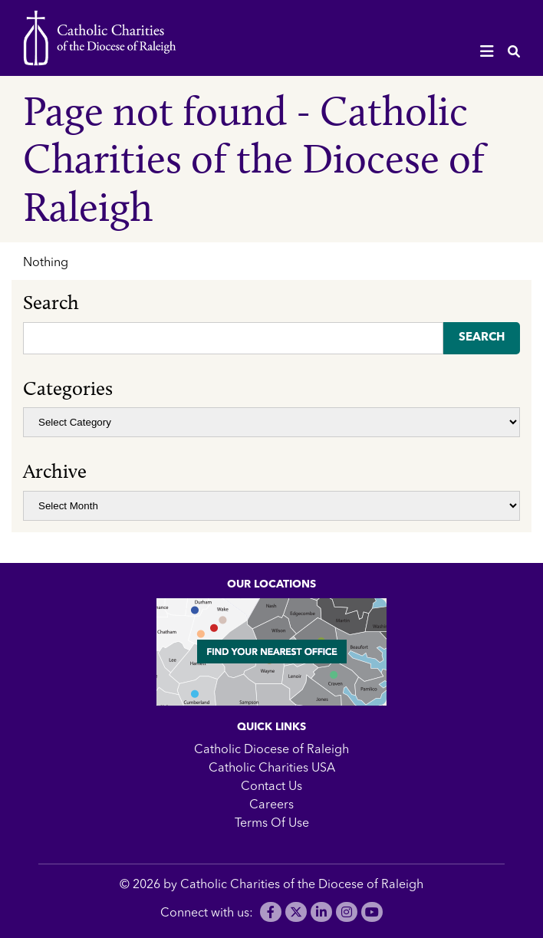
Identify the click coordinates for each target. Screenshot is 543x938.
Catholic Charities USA (272, 768)
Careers (271, 805)
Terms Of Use (272, 824)
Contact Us (271, 787)
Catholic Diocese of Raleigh (271, 750)
